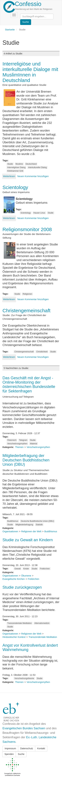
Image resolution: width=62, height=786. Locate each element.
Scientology (26, 213)
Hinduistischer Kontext (13, 637)
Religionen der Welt (31, 531)
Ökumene (26, 575)
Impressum (10, 748)
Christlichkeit (41, 352)
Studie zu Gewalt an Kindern (27, 540)
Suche (21, 754)
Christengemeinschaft (24, 352)
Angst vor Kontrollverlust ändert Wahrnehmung (30, 647)
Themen (19, 447)
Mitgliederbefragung (24, 524)
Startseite (10, 29)
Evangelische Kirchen (13, 579)
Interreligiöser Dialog (16, 167)
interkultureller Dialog (37, 167)
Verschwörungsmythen (17, 443)
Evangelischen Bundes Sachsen (23, 728)
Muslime (19, 164)
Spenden (9, 754)
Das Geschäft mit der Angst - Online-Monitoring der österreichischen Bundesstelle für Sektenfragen (28, 384)
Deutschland (31, 164)
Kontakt (41, 748)
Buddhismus (12, 521)
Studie (10, 164)
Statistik (39, 524)
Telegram (23, 440)
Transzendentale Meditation (19, 623)
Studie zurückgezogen (22, 587)
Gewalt (17, 569)
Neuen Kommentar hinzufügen (33, 176)
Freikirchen (45, 569)
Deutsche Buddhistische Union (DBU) (37, 521)
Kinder (26, 569)
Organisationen (10, 531)
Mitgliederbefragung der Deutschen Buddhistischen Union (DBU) (25, 460)
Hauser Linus (39, 213)
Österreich (11, 440)
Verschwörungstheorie (24, 678)
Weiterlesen (9, 176)
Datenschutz (26, 748)
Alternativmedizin (41, 623)
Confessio (28, 3)
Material (33, 443)
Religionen (27, 294)
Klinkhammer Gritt (15, 171)
